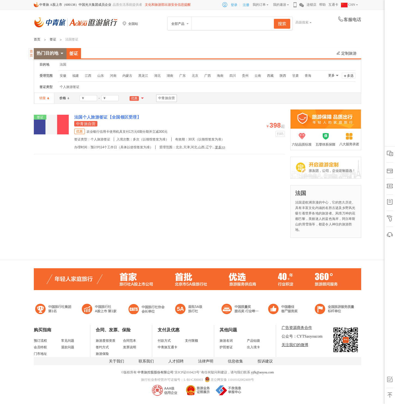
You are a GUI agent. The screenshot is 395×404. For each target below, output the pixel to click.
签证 (53, 39)
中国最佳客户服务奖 (240, 309)
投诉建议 (265, 361)
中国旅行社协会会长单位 (146, 309)
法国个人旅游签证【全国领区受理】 (107, 117)
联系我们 (146, 361)
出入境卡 (253, 347)
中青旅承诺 (335, 309)
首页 (37, 39)
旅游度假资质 (105, 341)
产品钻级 (253, 341)
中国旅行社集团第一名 (54, 309)
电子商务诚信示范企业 (191, 309)
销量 (44, 98)
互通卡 (333, 5)
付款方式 (164, 341)
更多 (331, 75)
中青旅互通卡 (167, 347)
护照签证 (226, 347)
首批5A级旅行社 (99, 309)
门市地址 (40, 354)
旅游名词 (226, 341)
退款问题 (67, 347)
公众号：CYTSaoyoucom (302, 336)
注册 (246, 5)
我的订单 (259, 5)
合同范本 (129, 341)
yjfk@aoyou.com (262, 372)
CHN (348, 5)
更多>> (220, 147)
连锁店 (311, 5)
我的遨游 (279, 5)
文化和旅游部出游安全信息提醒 (168, 5)
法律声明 (205, 361)
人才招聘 (176, 361)
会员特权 (40, 347)
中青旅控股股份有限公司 (155, 372)
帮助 (322, 5)
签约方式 (102, 347)
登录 (234, 5)
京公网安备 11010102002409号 (232, 380)
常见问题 (67, 341)
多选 (350, 76)
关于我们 (116, 361)
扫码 (280, 134)
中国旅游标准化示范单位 (284, 309)
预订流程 (40, 341)
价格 (64, 98)
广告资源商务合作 (297, 328)
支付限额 (191, 341)
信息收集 (235, 361)
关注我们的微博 (295, 345)
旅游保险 (102, 354)
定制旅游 (347, 53)
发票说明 (129, 347)
